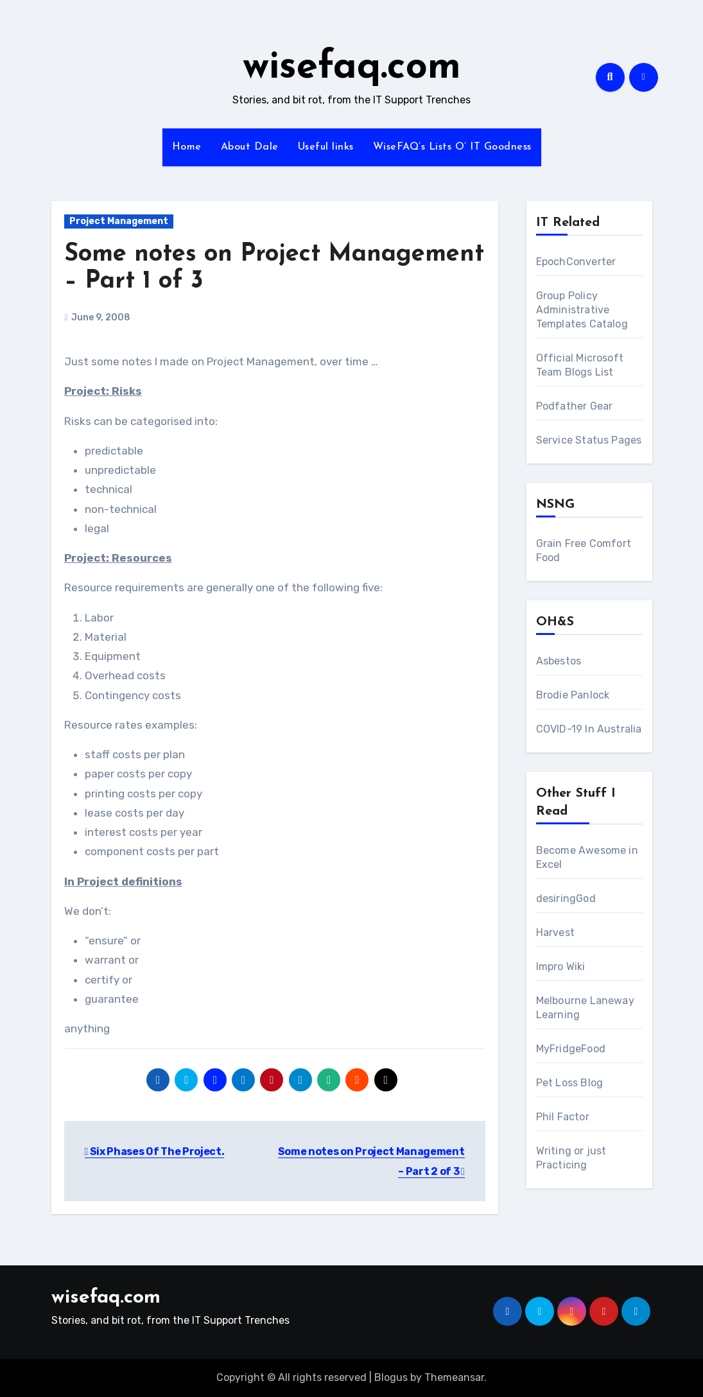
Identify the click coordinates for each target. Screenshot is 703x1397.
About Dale (250, 147)
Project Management (118, 221)
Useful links (326, 147)
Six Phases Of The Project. (155, 1151)
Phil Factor (562, 1117)
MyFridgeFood (570, 1049)
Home (187, 147)
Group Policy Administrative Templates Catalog (582, 310)
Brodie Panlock (573, 695)
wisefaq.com (352, 68)
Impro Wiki (561, 966)
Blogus (391, 1377)
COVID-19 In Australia (589, 729)
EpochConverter (576, 262)
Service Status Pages (589, 440)
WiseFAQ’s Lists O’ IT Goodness (452, 147)
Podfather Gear (574, 406)
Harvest (555, 932)
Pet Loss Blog (569, 1083)
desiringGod (566, 898)
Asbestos (559, 661)
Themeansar (454, 1377)
